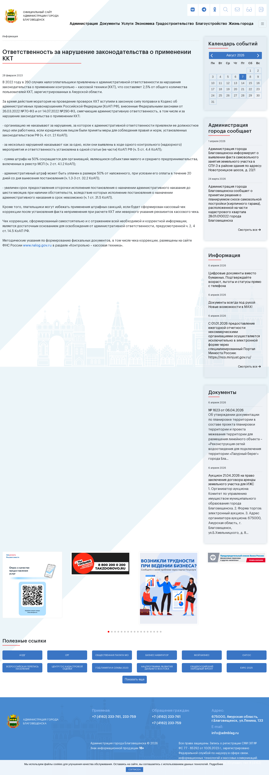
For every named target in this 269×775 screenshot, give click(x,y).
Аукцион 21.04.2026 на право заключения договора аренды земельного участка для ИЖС (231, 480)
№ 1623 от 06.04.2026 (226, 410)
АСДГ (22, 655)
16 (258, 83)
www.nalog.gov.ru (37, 245)
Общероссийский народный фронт (201, 668)
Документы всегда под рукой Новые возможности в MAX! (231, 305)
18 (220, 89)
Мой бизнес (201, 655)
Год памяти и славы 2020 (112, 668)
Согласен (134, 769)
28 (242, 95)
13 (235, 83)
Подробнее (216, 764)
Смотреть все (249, 229)
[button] (108, 632)
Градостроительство (175, 23)
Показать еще (134, 679)
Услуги (127, 23)
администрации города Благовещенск (41, 16)
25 (220, 95)
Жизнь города (241, 23)
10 (212, 83)
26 (227, 95)
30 (258, 95)
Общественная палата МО (112, 655)
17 (212, 89)
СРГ (67, 655)
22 (250, 89)
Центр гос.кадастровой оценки (67, 668)
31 (212, 101)
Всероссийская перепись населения (22, 668)
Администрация (84, 23)
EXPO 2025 (246, 668)
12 (227, 83)
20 (235, 89)
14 (242, 83)
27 (235, 95)
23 (258, 89)
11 (220, 83)
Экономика (144, 23)
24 (212, 95)
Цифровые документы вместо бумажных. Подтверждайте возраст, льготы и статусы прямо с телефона (234, 280)
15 (250, 83)
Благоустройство (211, 23)
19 (227, 89)
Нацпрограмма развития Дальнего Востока (157, 668)
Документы (110, 23)
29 (250, 95)
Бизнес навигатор (156, 655)
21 (242, 89)
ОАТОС (246, 655)
